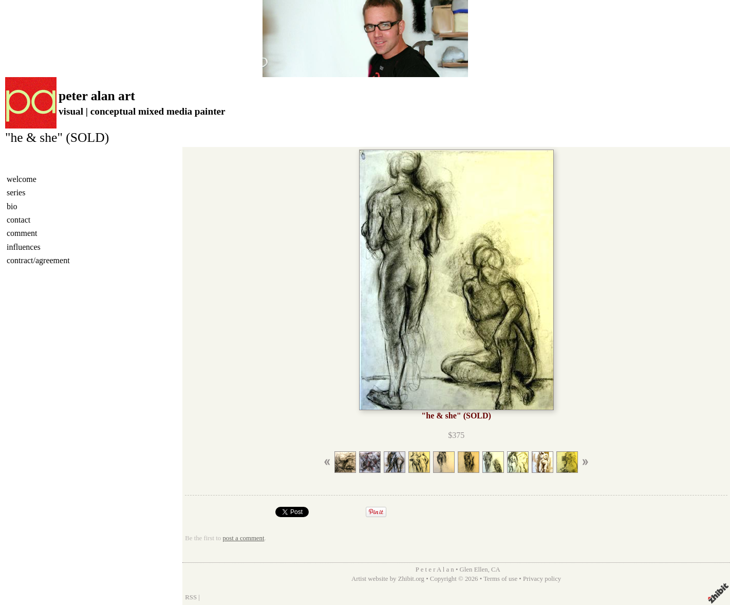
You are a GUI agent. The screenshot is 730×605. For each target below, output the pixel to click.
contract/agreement (38, 260)
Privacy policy (542, 578)
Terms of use (500, 578)
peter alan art (97, 95)
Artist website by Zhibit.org (387, 578)
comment (22, 233)
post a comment (243, 538)
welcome (22, 179)
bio (12, 206)
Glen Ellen (474, 569)
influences (24, 247)
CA (495, 569)
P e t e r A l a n (435, 569)
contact (18, 219)
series (16, 192)
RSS (191, 597)
